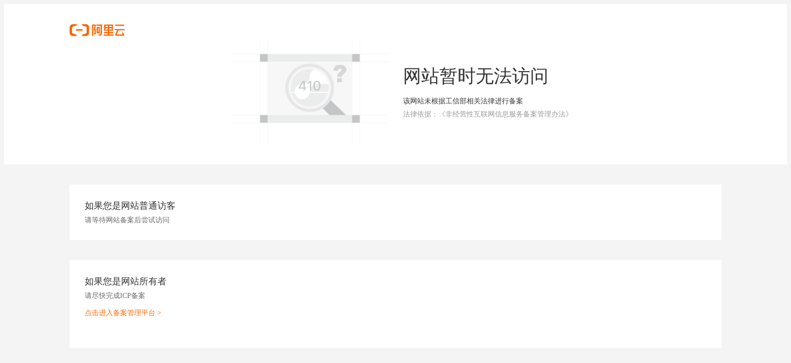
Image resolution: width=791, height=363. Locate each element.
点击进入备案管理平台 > (123, 313)
